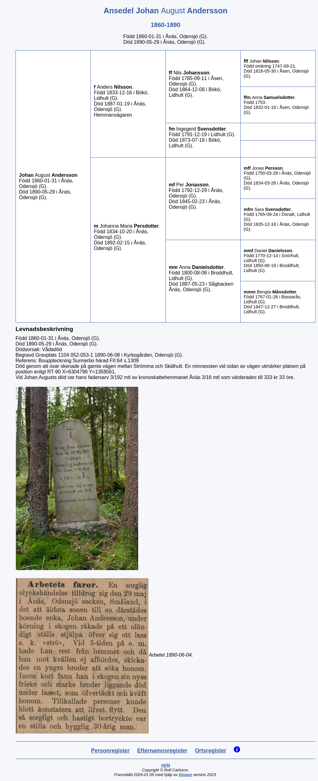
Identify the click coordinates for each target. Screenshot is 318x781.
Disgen (185, 774)
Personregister (110, 751)
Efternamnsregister (162, 751)
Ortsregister (210, 751)
